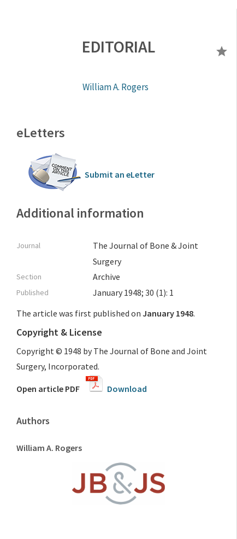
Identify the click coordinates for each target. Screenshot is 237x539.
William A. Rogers (115, 87)
